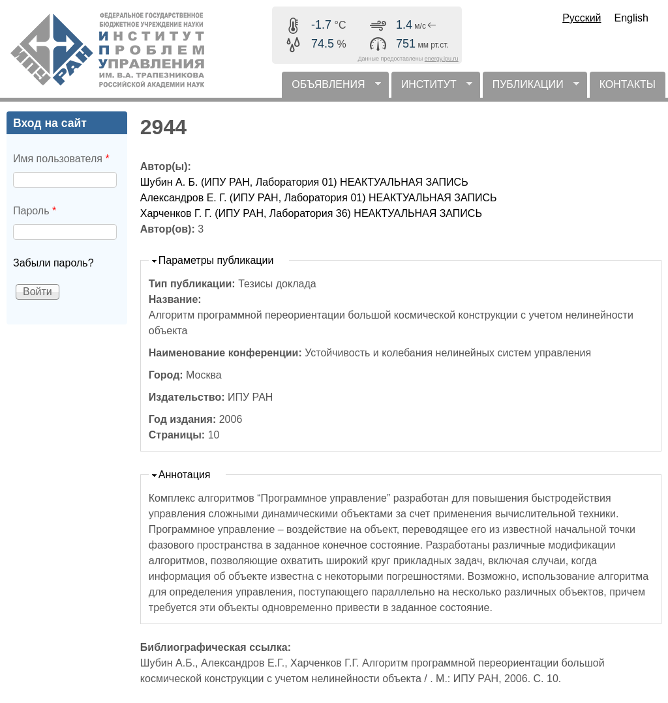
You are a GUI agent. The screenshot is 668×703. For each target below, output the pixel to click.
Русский (581, 17)
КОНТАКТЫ (628, 84)
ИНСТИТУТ (431, 88)
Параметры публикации (216, 260)
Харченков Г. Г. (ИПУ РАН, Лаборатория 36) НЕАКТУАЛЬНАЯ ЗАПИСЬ (311, 213)
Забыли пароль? (53, 262)
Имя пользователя (61, 158)
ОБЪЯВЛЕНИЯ (331, 88)
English (631, 17)
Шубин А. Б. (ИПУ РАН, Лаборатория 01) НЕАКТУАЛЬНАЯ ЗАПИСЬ (304, 182)
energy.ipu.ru (442, 58)
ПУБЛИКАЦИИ (531, 88)
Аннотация (185, 474)
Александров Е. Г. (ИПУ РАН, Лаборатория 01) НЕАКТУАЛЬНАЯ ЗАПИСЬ (318, 197)
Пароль (34, 210)
